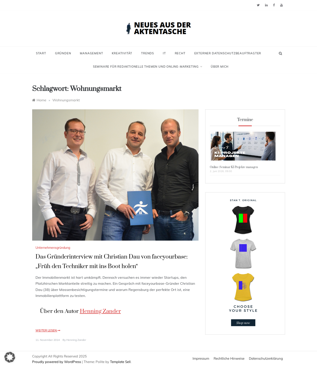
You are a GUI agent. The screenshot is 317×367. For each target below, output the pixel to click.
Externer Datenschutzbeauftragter (227, 53)
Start (41, 53)
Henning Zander (100, 311)
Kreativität (122, 53)
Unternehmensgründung (52, 248)
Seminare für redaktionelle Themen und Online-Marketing (147, 66)
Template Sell (120, 362)
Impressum (201, 358)
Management (91, 53)
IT (164, 53)
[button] (10, 357)
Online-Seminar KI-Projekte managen (234, 167)
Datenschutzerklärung (266, 358)
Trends (147, 53)
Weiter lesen (47, 330)
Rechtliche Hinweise (229, 358)
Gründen (63, 53)
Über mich (219, 66)
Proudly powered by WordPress (57, 362)
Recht (180, 53)
